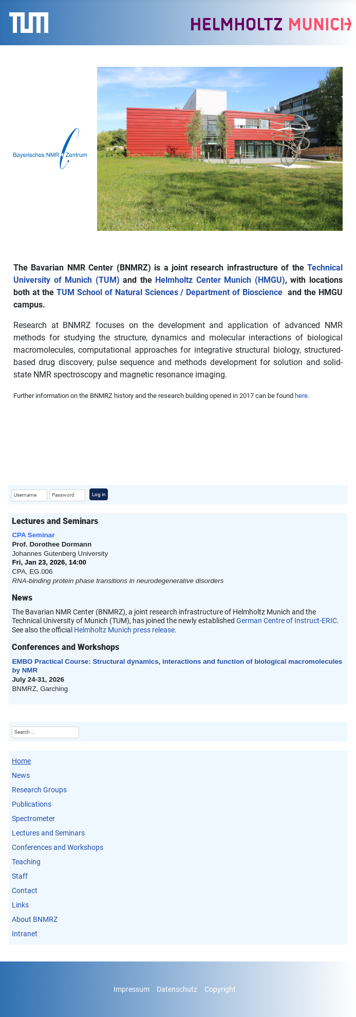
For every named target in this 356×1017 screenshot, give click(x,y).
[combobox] (45, 732)
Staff (20, 876)
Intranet (25, 934)
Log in (99, 494)
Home (21, 761)
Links (20, 905)
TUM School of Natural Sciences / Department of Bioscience (170, 292)
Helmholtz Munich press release (124, 630)
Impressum (131, 989)
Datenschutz (177, 989)
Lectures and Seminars (48, 833)
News (21, 775)
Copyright (220, 989)
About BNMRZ (35, 919)
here (301, 395)
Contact (25, 890)
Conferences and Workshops (57, 847)
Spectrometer (33, 818)
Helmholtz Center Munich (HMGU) (220, 280)
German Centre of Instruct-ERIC (286, 620)
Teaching (26, 862)
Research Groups (39, 790)
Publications (31, 804)
